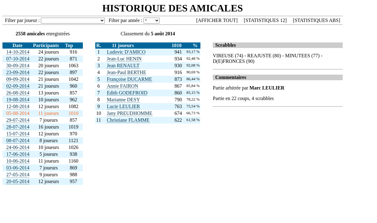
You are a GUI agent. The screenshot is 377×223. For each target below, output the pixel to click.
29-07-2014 (17, 120)
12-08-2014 (17, 106)
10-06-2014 (17, 161)
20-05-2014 (17, 181)
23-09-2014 (17, 72)
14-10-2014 (17, 52)
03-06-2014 (17, 167)
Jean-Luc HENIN (124, 58)
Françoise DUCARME (129, 79)
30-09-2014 (17, 65)
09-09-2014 (17, 79)
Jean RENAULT (123, 65)
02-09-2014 (17, 86)
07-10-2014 (17, 58)
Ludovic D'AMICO (126, 52)
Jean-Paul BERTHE (126, 72)
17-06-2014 (17, 154)
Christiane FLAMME (128, 120)
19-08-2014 (17, 99)
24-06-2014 (17, 147)
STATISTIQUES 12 (265, 20)
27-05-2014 (17, 174)
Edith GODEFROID (127, 92)
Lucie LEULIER (123, 106)
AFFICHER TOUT (217, 20)
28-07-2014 (17, 126)
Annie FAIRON (122, 86)
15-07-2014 (17, 133)
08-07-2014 (17, 140)
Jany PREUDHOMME (129, 113)
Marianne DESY (123, 99)
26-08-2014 (17, 92)
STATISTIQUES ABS (316, 20)
